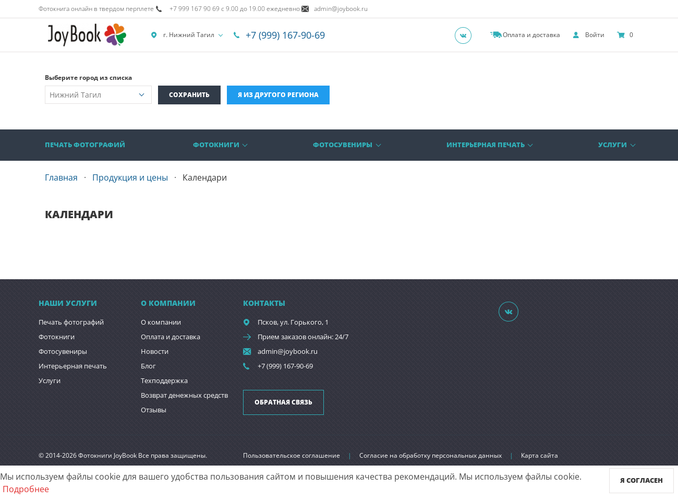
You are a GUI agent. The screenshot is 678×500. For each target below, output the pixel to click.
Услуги (612, 144)
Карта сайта (539, 455)
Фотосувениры (342, 144)
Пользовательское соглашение (291, 455)
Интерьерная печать (485, 144)
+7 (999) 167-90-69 (285, 35)
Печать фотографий (85, 144)
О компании (161, 322)
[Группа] (466, 35)
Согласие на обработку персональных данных (430, 455)
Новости (154, 351)
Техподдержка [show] (164, 380)
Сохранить (189, 94)
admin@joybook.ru (288, 351)
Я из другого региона (278, 94)
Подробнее (26, 489)
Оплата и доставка (170, 336)
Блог (148, 366)
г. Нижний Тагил (182, 35)
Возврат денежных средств (184, 395)
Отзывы (153, 409)
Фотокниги (216, 144)
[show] (588, 35)
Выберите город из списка (88, 77)
